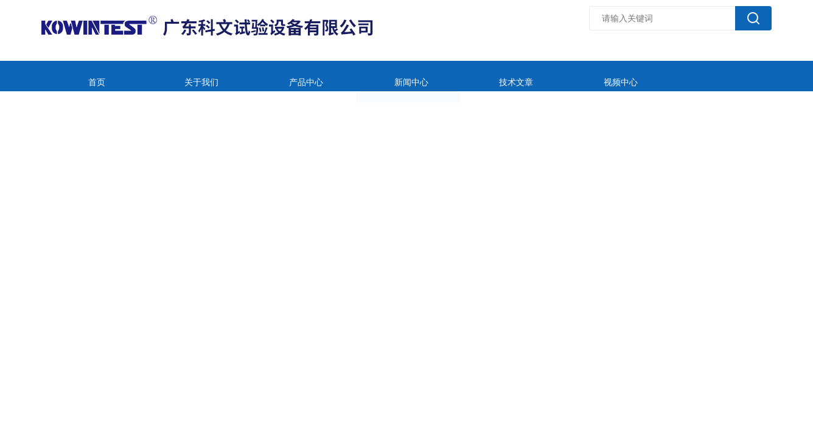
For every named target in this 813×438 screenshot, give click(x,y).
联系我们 (694, 76)
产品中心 (259, 76)
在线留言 (607, 76)
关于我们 (172, 76)
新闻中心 (346, 76)
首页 (85, 76)
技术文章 (433, 76)
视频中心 (520, 76)
